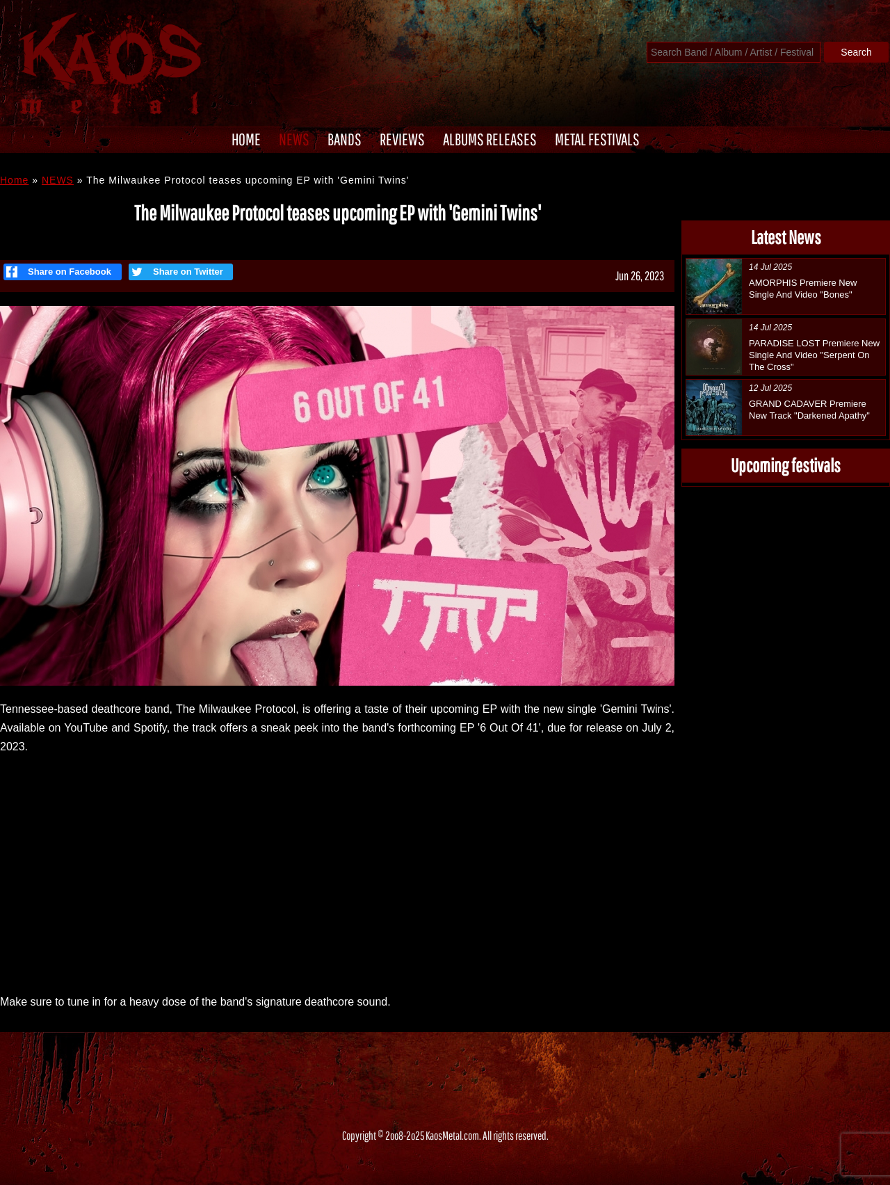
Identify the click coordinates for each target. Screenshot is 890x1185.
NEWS (294, 139)
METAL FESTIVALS (597, 139)
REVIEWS (402, 139)
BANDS (344, 139)
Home (14, 180)
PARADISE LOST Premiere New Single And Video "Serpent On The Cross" (814, 355)
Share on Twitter (176, 272)
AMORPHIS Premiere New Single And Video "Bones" (803, 288)
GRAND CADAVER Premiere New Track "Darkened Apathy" (809, 409)
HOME (246, 139)
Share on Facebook (58, 271)
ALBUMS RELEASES (490, 139)
